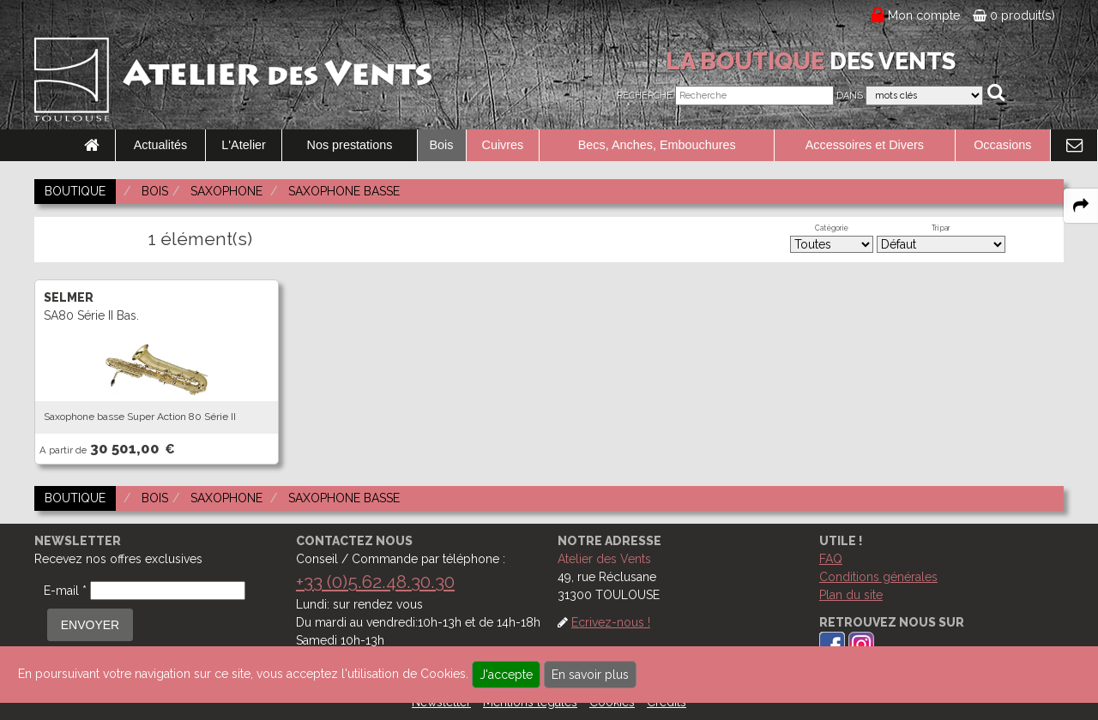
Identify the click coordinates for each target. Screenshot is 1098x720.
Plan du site (851, 595)
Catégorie (831, 228)
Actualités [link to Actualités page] (160, 145)
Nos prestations (350, 145)
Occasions (1002, 145)
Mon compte (924, 15)
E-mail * (65, 590)
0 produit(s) (1014, 15)
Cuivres (503, 145)
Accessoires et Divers (864, 145)
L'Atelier (243, 145)
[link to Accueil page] (92, 145)
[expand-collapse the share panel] (1081, 206)
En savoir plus (590, 674)
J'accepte (506, 674)
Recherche (645, 95)
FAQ (830, 559)
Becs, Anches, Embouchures (657, 145)
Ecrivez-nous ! (610, 622)
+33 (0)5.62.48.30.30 (375, 581)
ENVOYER (90, 625)
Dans (849, 95)
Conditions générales (878, 577)
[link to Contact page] (1074, 145)
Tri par (941, 228)
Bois (442, 145)
